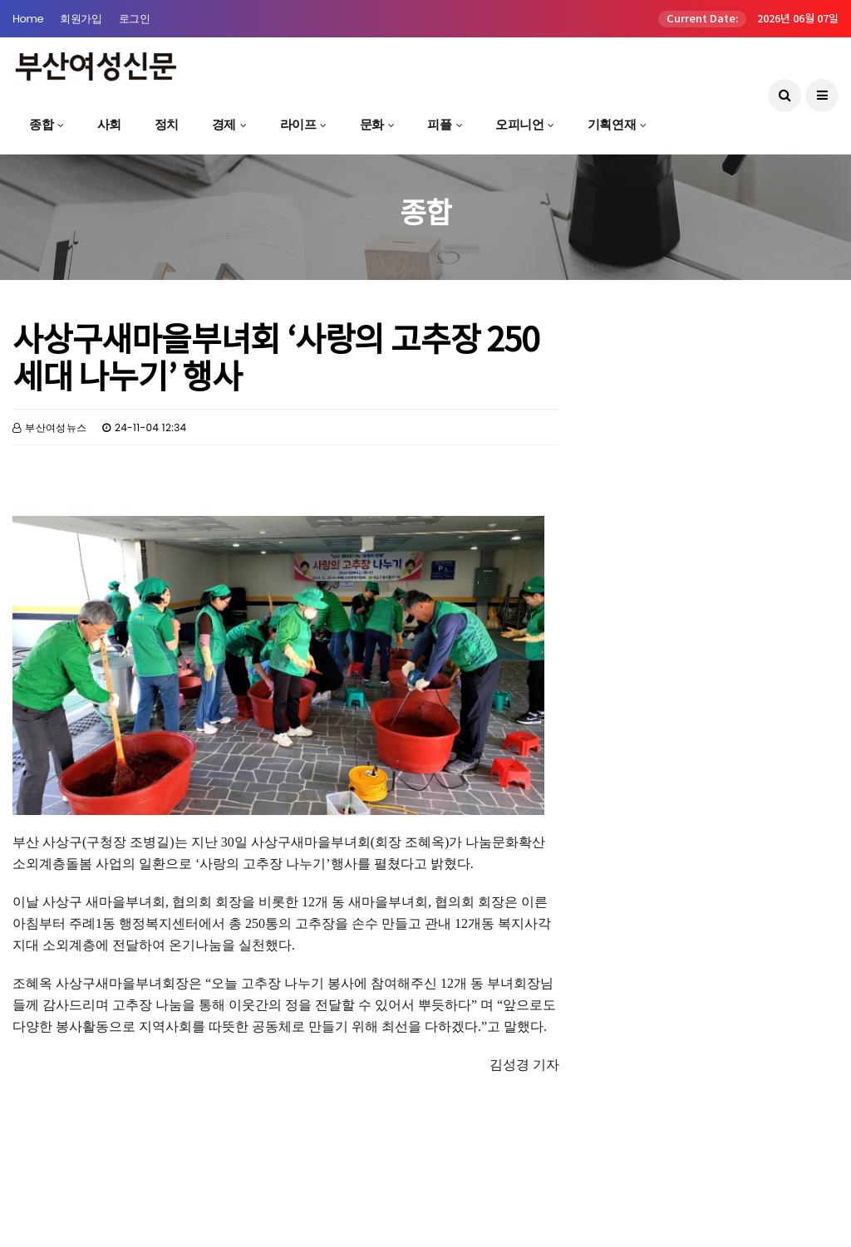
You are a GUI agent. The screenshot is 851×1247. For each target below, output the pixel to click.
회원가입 (80, 19)
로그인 (134, 19)
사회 (109, 124)
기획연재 (612, 124)
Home (27, 19)
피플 (439, 124)
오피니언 (519, 124)
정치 (167, 124)
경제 (224, 124)
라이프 (298, 124)
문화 (372, 124)
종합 (41, 124)
